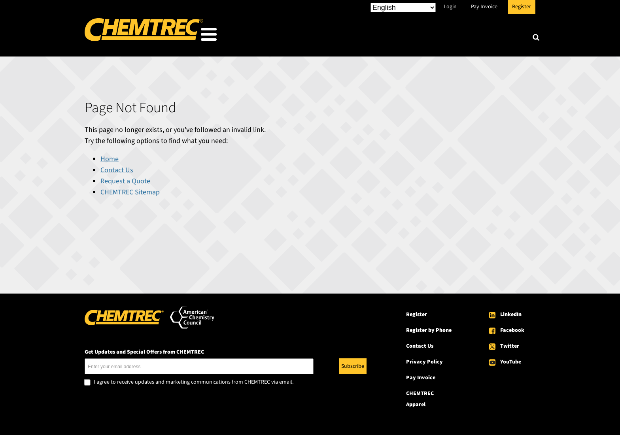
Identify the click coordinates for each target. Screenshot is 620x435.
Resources (421, 36)
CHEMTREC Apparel (420, 396)
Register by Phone (429, 328)
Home (109, 157)
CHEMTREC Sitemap (130, 190)
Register (521, 7)
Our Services (364, 36)
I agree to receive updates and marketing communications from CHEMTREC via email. (193, 380)
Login (450, 7)
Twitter (509, 344)
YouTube (510, 359)
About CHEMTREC (487, 36)
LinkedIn (511, 312)
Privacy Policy (424, 359)
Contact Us (116, 168)
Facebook (512, 328)
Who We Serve (301, 36)
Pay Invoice (484, 7)
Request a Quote (125, 179)
